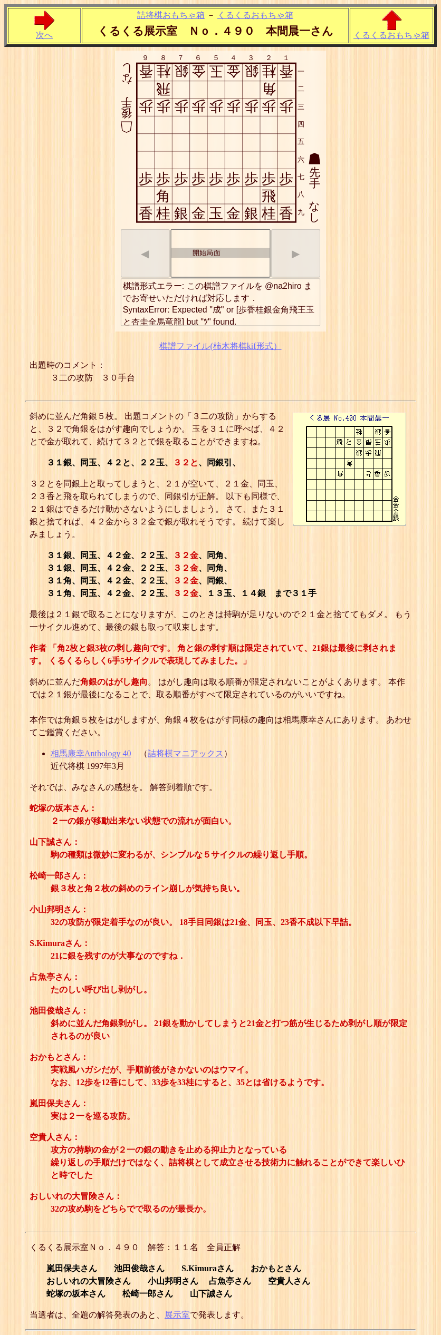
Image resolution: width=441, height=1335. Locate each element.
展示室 (177, 1314)
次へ (44, 31)
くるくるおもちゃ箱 (255, 15)
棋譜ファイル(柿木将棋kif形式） (220, 346)
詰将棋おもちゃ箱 (171, 15)
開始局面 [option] (196, 252)
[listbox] (220, 253)
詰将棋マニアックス (186, 753)
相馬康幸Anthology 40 (91, 753)
